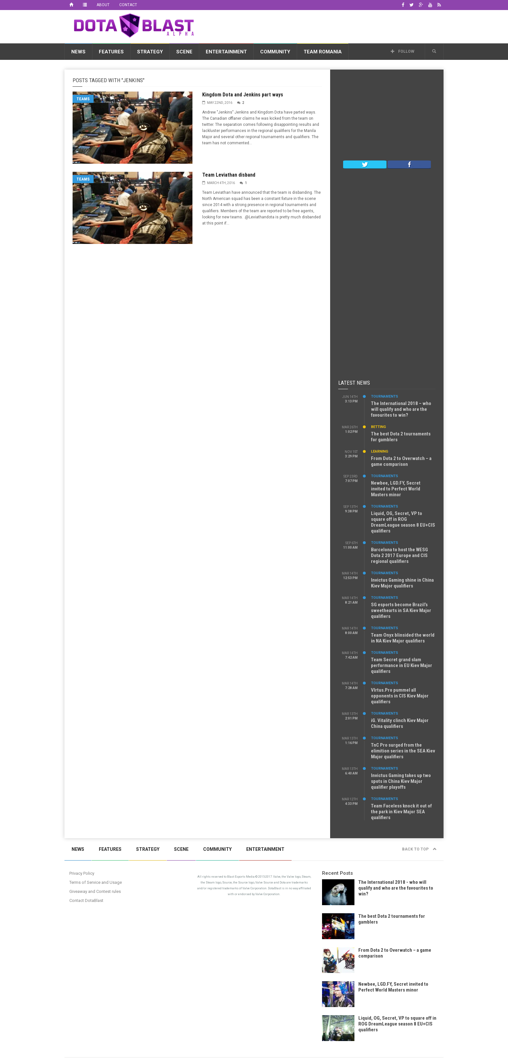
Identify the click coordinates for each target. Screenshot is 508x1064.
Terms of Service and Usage (95, 882)
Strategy (150, 52)
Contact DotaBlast (86, 900)
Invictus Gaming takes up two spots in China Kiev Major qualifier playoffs (401, 781)
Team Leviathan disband (228, 175)
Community (275, 52)
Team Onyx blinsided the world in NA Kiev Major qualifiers (402, 638)
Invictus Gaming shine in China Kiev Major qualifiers (402, 583)
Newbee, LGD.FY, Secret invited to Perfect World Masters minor (396, 489)
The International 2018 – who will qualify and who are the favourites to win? (401, 409)
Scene (184, 52)
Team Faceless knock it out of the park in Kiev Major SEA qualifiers (401, 811)
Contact (128, 5)
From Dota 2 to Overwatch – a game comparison (401, 461)
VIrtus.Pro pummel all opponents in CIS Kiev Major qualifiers (400, 696)
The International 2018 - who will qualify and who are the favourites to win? (395, 888)
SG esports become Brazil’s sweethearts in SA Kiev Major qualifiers (401, 610)
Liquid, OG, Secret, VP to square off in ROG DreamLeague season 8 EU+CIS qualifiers (403, 522)
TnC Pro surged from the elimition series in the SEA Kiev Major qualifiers (403, 751)
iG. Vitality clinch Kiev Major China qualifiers (400, 723)
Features (111, 52)
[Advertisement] (326, 25)
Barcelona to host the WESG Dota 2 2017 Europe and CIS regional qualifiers (399, 555)
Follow (402, 51)
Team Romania (323, 52)
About (103, 5)
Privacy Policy (81, 873)
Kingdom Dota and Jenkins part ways (242, 95)
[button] (434, 51)
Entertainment (226, 52)
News (78, 52)
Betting (378, 427)
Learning (379, 451)
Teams (83, 98)
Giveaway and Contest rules (95, 891)
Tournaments (384, 396)
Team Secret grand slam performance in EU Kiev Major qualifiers (401, 665)
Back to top (419, 849)
